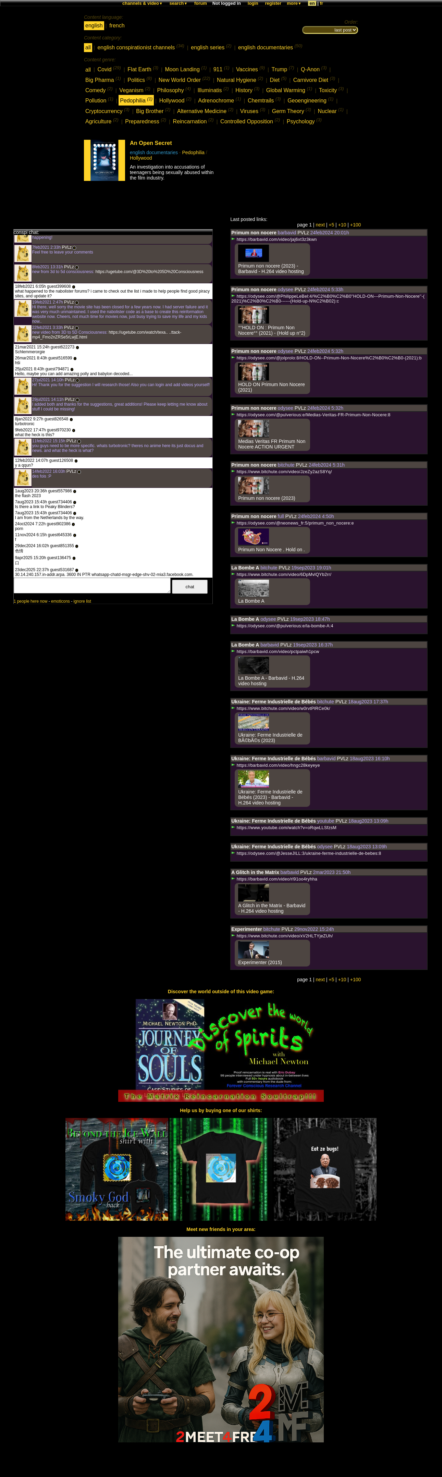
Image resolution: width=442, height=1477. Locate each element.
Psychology (304, 120)
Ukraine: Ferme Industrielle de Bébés (273, 701)
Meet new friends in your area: (221, 1229)
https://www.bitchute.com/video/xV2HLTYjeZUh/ (282, 936)
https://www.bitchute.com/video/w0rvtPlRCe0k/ (280, 708)
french (116, 25)
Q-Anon (314, 68)
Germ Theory (291, 110)
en (312, 3)
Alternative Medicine (205, 110)
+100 (355, 224)
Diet (278, 79)
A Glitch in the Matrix (255, 872)
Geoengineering (310, 99)
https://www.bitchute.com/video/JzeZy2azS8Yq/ (281, 471)
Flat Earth (142, 68)
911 (221, 68)
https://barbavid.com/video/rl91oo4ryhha (274, 879)
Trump (283, 68)
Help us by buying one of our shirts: (221, 1110)
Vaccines (250, 68)
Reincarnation (193, 120)
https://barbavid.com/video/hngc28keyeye (275, 765)
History (247, 89)
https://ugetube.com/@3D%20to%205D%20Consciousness (148, 271)
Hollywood (175, 99)
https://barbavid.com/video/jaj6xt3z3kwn (274, 239)
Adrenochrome (219, 99)
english (94, 25)
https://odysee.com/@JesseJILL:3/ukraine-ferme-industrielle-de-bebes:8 (306, 853)
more (294, 3)
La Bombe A (245, 567)
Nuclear (330, 110)
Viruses (252, 110)
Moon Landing (186, 68)
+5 (331, 224)
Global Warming (289, 89)
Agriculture (102, 120)
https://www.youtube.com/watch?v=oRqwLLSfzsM (283, 827)
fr (321, 3)
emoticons (60, 601)
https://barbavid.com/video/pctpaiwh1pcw (275, 651)
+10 (342, 224)
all (88, 47)
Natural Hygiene (240, 79)
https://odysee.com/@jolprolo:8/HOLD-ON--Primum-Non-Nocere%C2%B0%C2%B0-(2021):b (326, 358)
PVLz (67, 247)
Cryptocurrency (107, 110)
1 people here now (31, 601)
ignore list (82, 601)
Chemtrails (264, 99)
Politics (139, 79)
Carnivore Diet (314, 79)
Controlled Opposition (250, 120)
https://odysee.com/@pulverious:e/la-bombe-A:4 (282, 626)
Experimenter (246, 929)
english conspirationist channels (140, 46)
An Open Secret (151, 143)
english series (211, 46)
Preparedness (145, 120)
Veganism (134, 89)
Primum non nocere (253, 232)
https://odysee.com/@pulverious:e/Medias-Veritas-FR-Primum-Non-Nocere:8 (310, 415)
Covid (109, 68)
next (320, 224)
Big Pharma (103, 79)
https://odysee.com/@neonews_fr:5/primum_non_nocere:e (292, 523)
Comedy (99, 89)
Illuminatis (213, 89)
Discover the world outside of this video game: (221, 991)
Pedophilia (136, 99)
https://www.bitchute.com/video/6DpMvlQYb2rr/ (281, 574)
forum (200, 3)
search (179, 3)
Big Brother (153, 110)
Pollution (99, 99)
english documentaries (270, 46)
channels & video (142, 3)
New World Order (184, 79)
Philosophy (174, 89)
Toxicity (331, 89)
